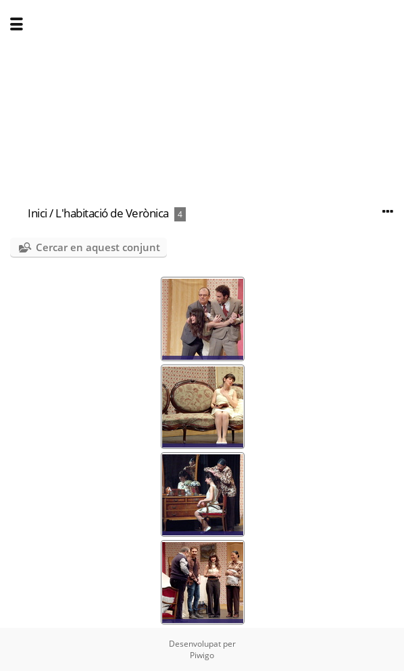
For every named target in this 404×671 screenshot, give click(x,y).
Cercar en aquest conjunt (98, 247)
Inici (37, 213)
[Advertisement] (202, 94)
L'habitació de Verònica (112, 213)
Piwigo (202, 655)
